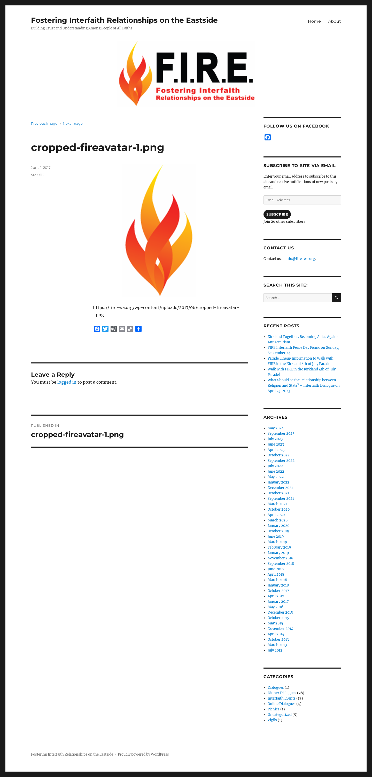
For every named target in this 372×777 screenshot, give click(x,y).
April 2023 (276, 450)
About (334, 21)
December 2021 (280, 488)
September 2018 (281, 563)
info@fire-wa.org (300, 259)
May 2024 (276, 428)
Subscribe (277, 214)
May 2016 (275, 607)
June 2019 (276, 536)
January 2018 (278, 585)
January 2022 (278, 482)
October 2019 (278, 531)
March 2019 (277, 542)
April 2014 (276, 634)
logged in (66, 382)
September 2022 (281, 460)
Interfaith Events (282, 698)
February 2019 (279, 547)
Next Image (73, 123)
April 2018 (276, 574)
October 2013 (278, 639)
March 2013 (277, 645)
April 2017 (276, 596)
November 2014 (280, 629)
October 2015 (278, 618)
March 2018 (277, 580)
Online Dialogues (282, 704)
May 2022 (276, 477)
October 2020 (279, 509)
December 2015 (280, 612)
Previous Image (44, 123)
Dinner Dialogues (282, 693)
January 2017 (278, 601)
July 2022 (275, 466)
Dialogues (276, 687)
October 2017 (278, 591)
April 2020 (276, 515)
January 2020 (278, 526)
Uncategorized (280, 714)
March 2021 (277, 504)
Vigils (272, 720)
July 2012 (275, 650)
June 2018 (276, 569)
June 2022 (276, 471)
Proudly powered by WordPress (143, 754)
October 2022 (279, 455)
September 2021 (281, 498)
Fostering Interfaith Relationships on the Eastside (124, 20)
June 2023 (276, 444)
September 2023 (281, 433)
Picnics (274, 709)
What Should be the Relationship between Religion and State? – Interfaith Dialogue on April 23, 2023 (304, 385)
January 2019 (278, 553)
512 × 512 (37, 175)
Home (314, 21)
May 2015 (275, 623)
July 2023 (275, 439)
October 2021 (278, 493)
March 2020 (278, 520)
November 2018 (280, 558)
